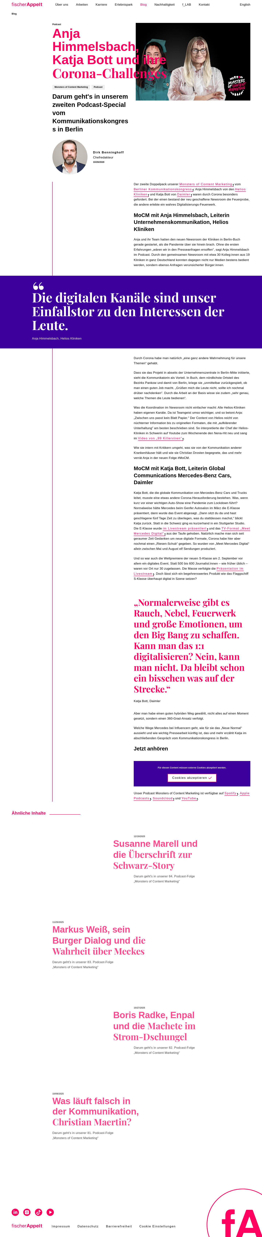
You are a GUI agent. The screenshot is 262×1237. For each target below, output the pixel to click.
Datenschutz (88, 1226)
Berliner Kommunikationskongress (163, 189)
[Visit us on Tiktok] (38, 1213)
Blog (14, 14)
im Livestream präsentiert (185, 528)
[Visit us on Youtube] (50, 1213)
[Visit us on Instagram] (27, 1213)
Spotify (231, 793)
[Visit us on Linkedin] (15, 1213)
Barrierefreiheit (119, 1226)
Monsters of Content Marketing (206, 184)
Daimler (184, 194)
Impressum (61, 1226)
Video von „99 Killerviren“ (160, 438)
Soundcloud (163, 798)
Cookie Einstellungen (157, 1226)
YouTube (190, 798)
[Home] (28, 4)
